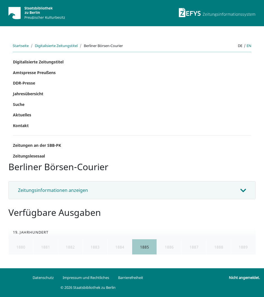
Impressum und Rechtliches (86, 277)
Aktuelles (22, 115)
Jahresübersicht (28, 93)
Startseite (21, 45)
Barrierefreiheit (130, 277)
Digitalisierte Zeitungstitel (56, 45)
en (249, 45)
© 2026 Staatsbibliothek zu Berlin (88, 287)
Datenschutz (43, 277)
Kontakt (21, 125)
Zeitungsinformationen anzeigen (53, 190)
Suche (18, 104)
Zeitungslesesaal (29, 156)
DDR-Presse (24, 83)
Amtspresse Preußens (34, 72)
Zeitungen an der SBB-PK (37, 145)
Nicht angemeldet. (244, 277)
